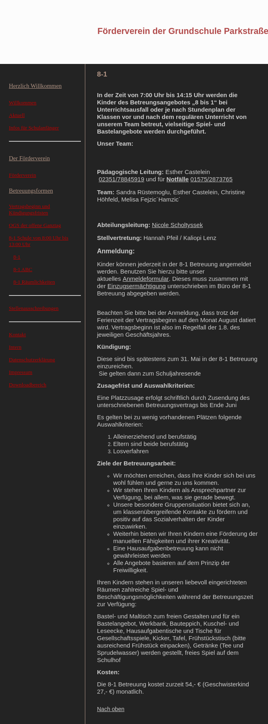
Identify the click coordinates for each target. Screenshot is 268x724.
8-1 (16, 257)
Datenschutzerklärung (32, 360)
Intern (15, 347)
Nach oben (111, 709)
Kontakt (17, 334)
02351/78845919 (121, 179)
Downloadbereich (27, 385)
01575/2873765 (211, 179)
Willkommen (22, 103)
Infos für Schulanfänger (34, 128)
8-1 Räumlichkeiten (34, 282)
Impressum (20, 372)
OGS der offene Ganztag (35, 225)
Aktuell (17, 115)
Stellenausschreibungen (34, 308)
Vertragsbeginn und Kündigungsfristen (29, 209)
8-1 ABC (22, 269)
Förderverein (22, 175)
